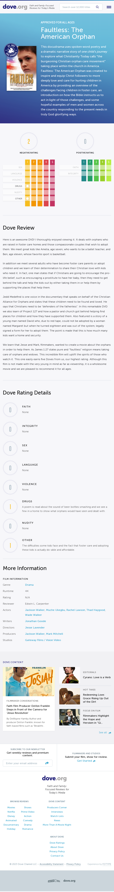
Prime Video (27, 812)
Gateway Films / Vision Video (43, 640)
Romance (27, 829)
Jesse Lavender (35, 628)
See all (105, 733)
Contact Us (57, 856)
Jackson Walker (35, 610)
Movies (11, 808)
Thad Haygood (95, 610)
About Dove (57, 847)
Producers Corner (57, 808)
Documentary (11, 825)
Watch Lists (57, 816)
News (57, 821)
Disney (11, 816)
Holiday (11, 829)
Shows (27, 808)
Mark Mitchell (54, 634)
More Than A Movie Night (57, 825)
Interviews (57, 812)
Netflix (11, 812)
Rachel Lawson (75, 610)
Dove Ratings (57, 843)
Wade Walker (33, 615)
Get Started (86, 761)
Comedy (28, 821)
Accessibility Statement (52, 865)
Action (27, 816)
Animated (11, 821)
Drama (29, 585)
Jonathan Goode (35, 621)
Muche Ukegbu (55, 610)
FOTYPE (106, 865)
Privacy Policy (57, 852)
